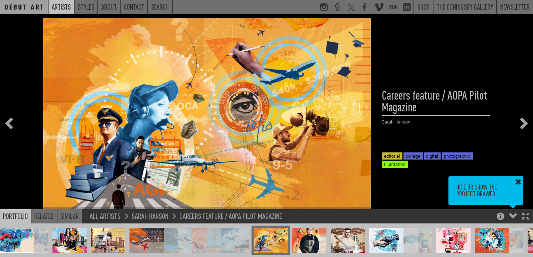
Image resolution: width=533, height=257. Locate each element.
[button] (525, 217)
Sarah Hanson (150, 216)
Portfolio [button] (15, 216)
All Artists (105, 216)
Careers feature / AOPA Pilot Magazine (230, 216)
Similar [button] (69, 216)
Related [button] (44, 216)
